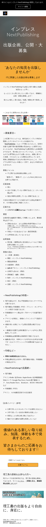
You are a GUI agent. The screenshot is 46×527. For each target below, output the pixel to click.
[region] (23, 5)
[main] (23, 39)
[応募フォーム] (23, 464)
